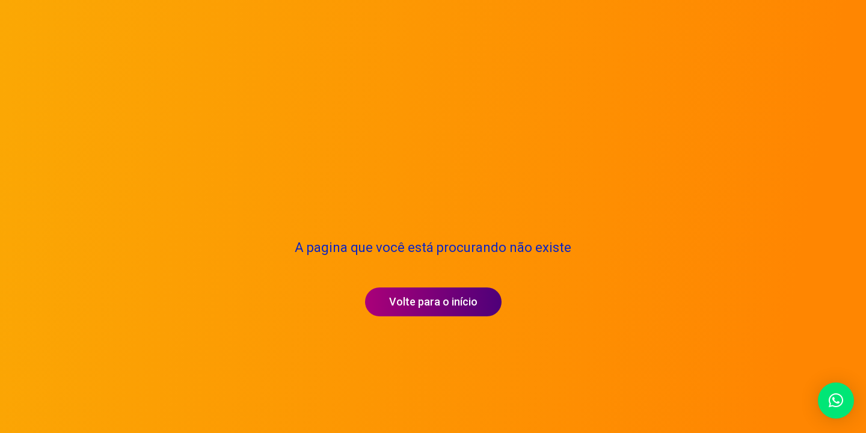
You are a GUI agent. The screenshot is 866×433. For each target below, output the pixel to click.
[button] (836, 400)
